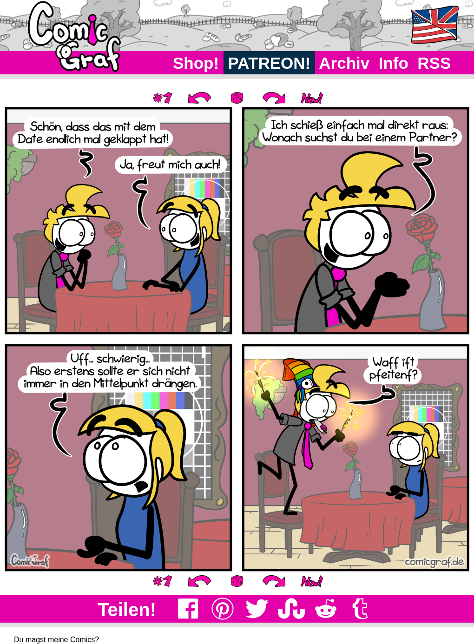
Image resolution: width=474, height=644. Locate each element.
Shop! (196, 63)
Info (393, 63)
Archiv (344, 63)
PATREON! (269, 63)
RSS (434, 63)
